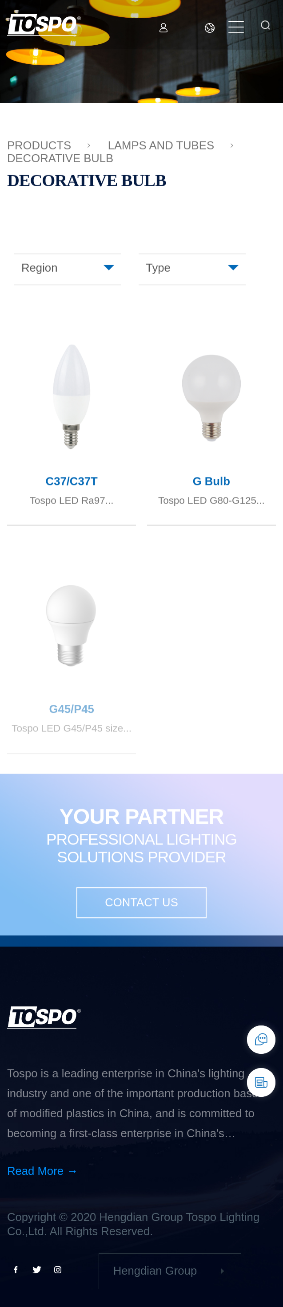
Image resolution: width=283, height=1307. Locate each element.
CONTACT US (141, 911)
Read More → (42, 1171)
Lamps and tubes (161, 147)
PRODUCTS (39, 147)
